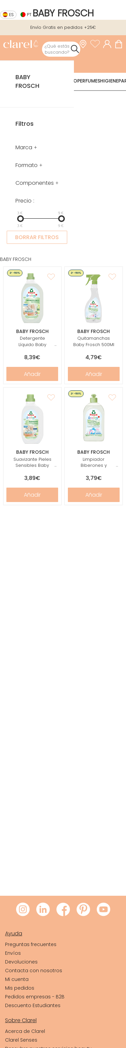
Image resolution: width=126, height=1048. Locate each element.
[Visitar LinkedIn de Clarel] (43, 909)
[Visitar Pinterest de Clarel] (83, 909)
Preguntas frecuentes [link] (30, 944)
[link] (20, 44)
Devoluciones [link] (21, 961)
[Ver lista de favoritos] (96, 44)
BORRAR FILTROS (37, 237)
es (11, 14)
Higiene (109, 80)
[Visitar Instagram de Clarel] (23, 909)
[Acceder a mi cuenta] (109, 44)
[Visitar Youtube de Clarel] (103, 909)
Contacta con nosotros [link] (33, 970)
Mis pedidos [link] (19, 988)
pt (29, 14)
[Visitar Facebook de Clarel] (63, 909)
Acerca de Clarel (25, 1031)
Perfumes (88, 80)
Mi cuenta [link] (17, 979)
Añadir (32, 374)
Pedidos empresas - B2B (35, 996)
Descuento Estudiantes (32, 1005)
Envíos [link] (13, 953)
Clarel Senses (21, 1040)
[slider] (20, 218)
